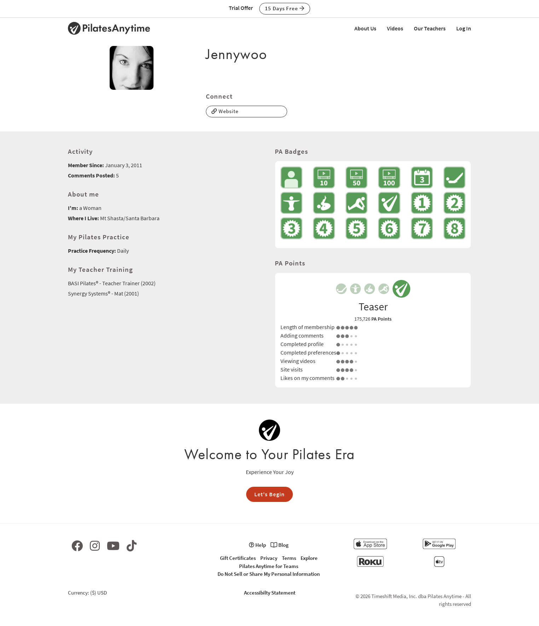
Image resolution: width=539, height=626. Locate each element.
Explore (309, 558)
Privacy (268, 558)
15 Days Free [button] (285, 8)
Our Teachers (430, 28)
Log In (463, 28)
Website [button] (224, 111)
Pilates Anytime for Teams (268, 566)
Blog (280, 545)
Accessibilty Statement (269, 592)
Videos (395, 28)
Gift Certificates (238, 558)
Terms (289, 558)
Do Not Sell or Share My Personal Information (269, 574)
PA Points (381, 319)
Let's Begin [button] (269, 494)
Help (257, 545)
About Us (365, 28)
